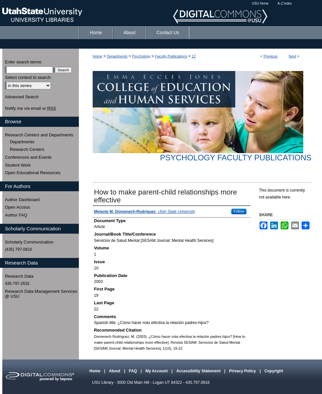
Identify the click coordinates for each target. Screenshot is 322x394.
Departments (117, 56)
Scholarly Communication (29, 242)
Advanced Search (22, 96)
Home (97, 56)
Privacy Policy (243, 371)
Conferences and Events (28, 157)
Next (292, 56)
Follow (239, 211)
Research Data (19, 276)
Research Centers (27, 149)
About (115, 371)
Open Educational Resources (32, 172)
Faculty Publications (171, 56)
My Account (157, 371)
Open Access (17, 207)
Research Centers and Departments (39, 134)
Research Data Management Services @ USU (41, 294)
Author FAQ (16, 215)
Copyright (273, 371)
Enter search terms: (23, 61)
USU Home (260, 3)
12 (194, 56)
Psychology (141, 56)
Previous (271, 56)
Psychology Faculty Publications (235, 157)
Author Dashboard (22, 199)
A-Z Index (285, 3)
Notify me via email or (30, 108)
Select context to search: (28, 77)
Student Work (18, 165)
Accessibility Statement (198, 371)
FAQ (133, 371)
